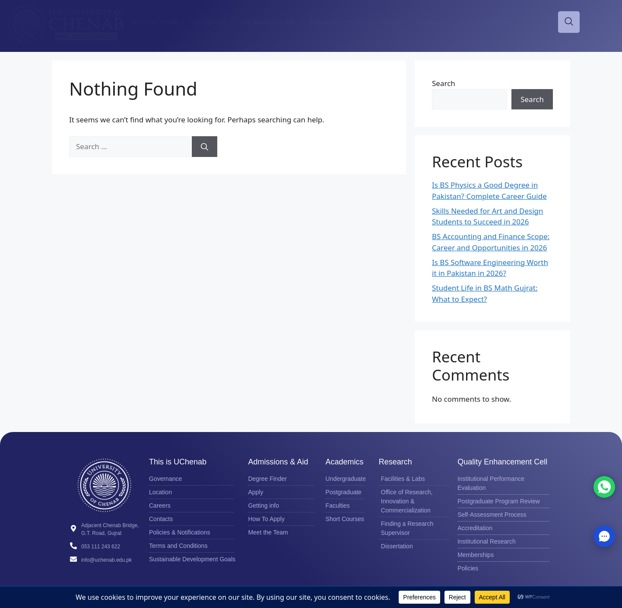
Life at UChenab (382, 22)
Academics (327, 22)
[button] (604, 536)
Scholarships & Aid (270, 22)
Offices (499, 22)
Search (443, 83)
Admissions (213, 22)
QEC (468, 22)
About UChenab (159, 22)
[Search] (204, 146)
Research (433, 22)
